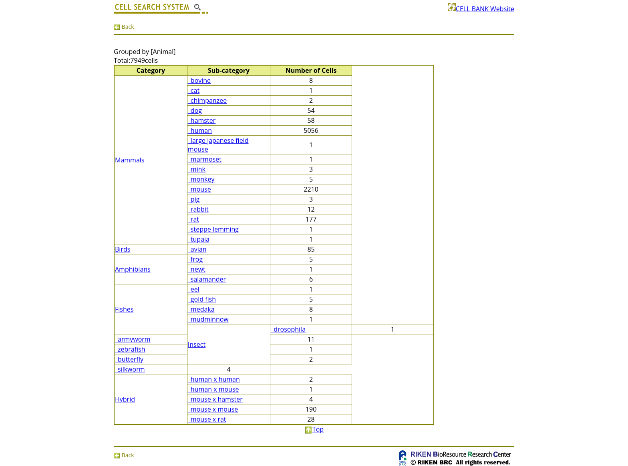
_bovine (199, 80)
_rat (193, 219)
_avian (197, 249)
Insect (196, 344)
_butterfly (129, 359)
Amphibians (133, 269)
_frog (195, 259)
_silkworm (130, 369)
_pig (194, 199)
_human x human (214, 379)
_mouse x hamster (215, 399)
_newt (196, 269)
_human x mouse (213, 389)
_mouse (199, 189)
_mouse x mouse (213, 409)
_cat (193, 90)
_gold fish (202, 299)
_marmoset (204, 159)
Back (124, 26)
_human (200, 130)
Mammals (129, 160)
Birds (122, 249)
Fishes (124, 309)
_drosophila (288, 329)
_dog (195, 110)
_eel (193, 289)
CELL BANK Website (481, 8)
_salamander (207, 279)
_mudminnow (208, 319)
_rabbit (198, 209)
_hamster (201, 120)
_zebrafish (130, 349)
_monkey (201, 179)
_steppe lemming (213, 229)
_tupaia (198, 239)
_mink (196, 169)
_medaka (201, 309)
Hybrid (125, 399)
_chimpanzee (207, 100)
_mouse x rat (207, 419)
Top (314, 429)
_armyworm (133, 339)
